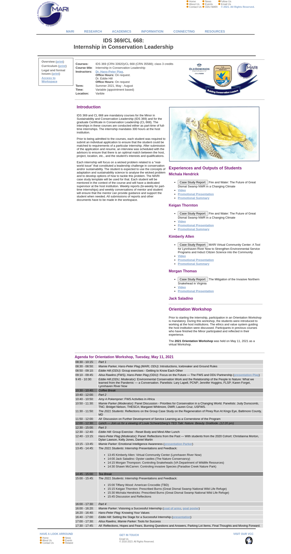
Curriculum (49, 66)
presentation (182, 517)
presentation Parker (178, 444)
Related (69, 543)
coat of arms (172, 508)
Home (192, 1)
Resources (215, 31)
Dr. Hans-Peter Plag (109, 71)
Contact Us (195, 6)
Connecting (184, 31)
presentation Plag (246, 375)
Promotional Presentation (196, 194)
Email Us (226, 4)
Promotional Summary (193, 198)
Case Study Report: (193, 182)
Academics (121, 31)
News (208, 1)
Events (209, 4)
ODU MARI (211, 6)
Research (93, 31)
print (60, 61)
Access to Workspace (49, 79)
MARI (70, 31)
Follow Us (225, 1)
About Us (194, 4)
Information (152, 31)
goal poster (191, 508)
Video (182, 190)
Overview (48, 61)
